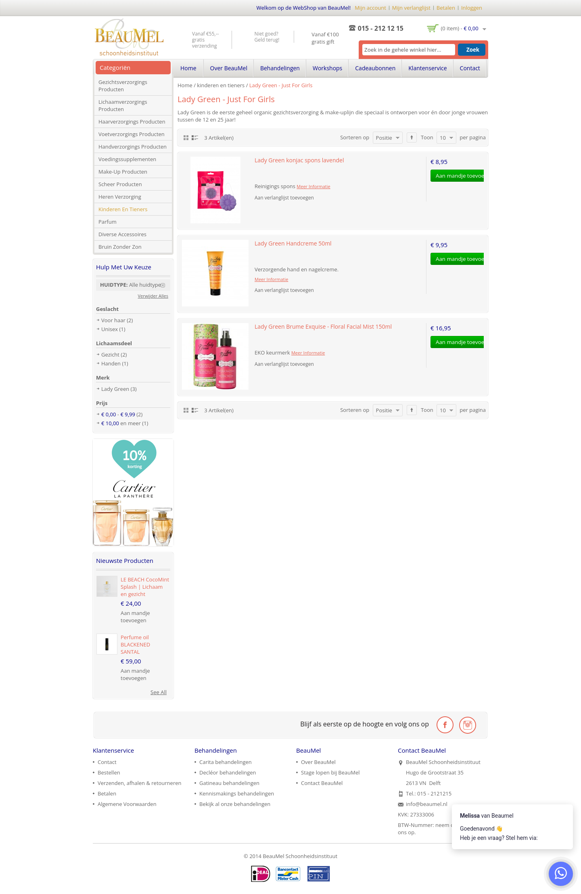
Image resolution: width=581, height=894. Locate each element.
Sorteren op (354, 137)
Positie (384, 137)
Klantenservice (427, 68)
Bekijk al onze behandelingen (234, 804)
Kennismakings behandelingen (236, 793)
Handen (111, 363)
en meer (121, 423)
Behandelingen (280, 68)
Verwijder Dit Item (165, 285)
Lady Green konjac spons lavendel (299, 160)
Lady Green (115, 388)
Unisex (109, 329)
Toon (427, 137)
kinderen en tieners (221, 85)
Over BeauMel (228, 68)
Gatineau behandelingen (229, 783)
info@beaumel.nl (426, 804)
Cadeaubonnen (375, 68)
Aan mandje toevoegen (135, 616)
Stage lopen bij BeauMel (330, 772)
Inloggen (471, 7)
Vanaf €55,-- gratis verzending (205, 40)
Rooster (186, 137)
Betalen (446, 7)
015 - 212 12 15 (380, 28)
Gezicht (110, 354)
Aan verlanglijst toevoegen (284, 197)
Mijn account (370, 7)
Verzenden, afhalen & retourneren (139, 783)
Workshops (327, 68)
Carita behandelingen (225, 762)
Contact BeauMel (322, 783)
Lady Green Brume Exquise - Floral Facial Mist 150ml (323, 326)
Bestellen (109, 772)
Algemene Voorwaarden (127, 804)
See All (158, 692)
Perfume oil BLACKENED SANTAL (135, 644)
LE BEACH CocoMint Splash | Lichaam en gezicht (145, 587)
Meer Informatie (313, 186)
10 (443, 137)
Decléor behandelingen (227, 772)
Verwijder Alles (153, 296)
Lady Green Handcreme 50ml (293, 243)
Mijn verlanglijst (411, 7)
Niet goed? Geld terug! (267, 37)
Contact (470, 68)
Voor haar (113, 320)
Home (185, 85)
